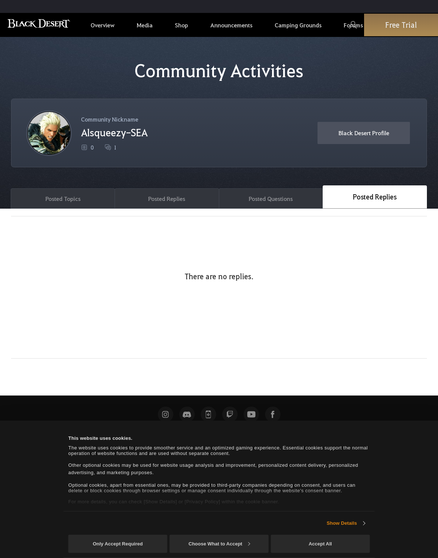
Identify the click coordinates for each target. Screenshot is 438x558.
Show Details (342, 523)
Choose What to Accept (219, 544)
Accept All (320, 544)
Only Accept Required (118, 544)
